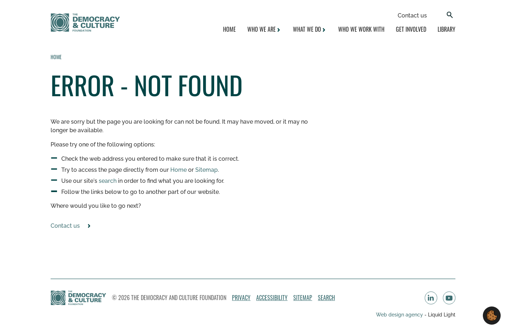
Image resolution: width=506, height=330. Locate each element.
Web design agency (400, 314)
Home (178, 169)
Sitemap (206, 169)
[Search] (449, 15)
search (108, 180)
